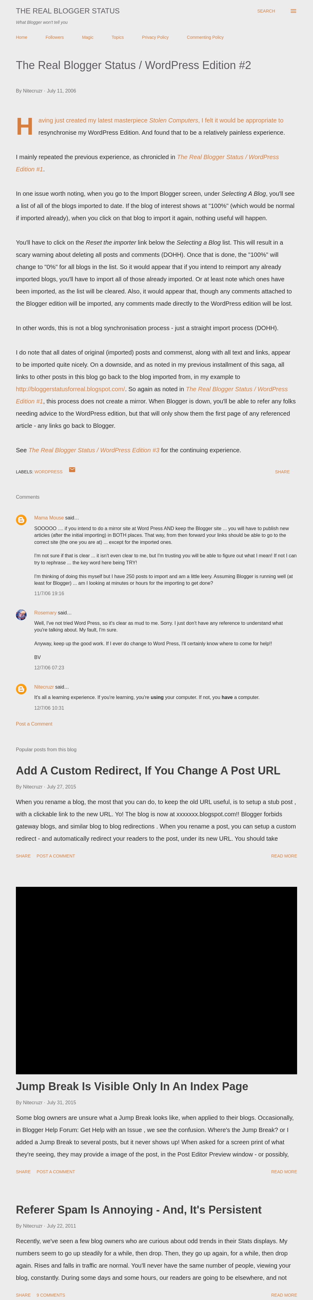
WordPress (49, 471)
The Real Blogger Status (68, 11)
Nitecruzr (44, 687)
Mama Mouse (49, 517)
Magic (87, 37)
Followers (55, 37)
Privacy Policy (155, 37)
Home (21, 37)
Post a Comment (34, 723)
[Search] (266, 11)
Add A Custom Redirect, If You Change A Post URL (148, 770)
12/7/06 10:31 (49, 708)
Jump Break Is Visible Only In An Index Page (132, 1086)
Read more (284, 856)
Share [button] (282, 471)
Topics (118, 37)
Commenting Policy (205, 37)
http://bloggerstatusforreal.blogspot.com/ (70, 389)
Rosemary (45, 612)
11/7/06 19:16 (49, 593)
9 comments (51, 1295)
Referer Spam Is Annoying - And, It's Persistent (139, 1210)
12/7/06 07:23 (49, 667)
